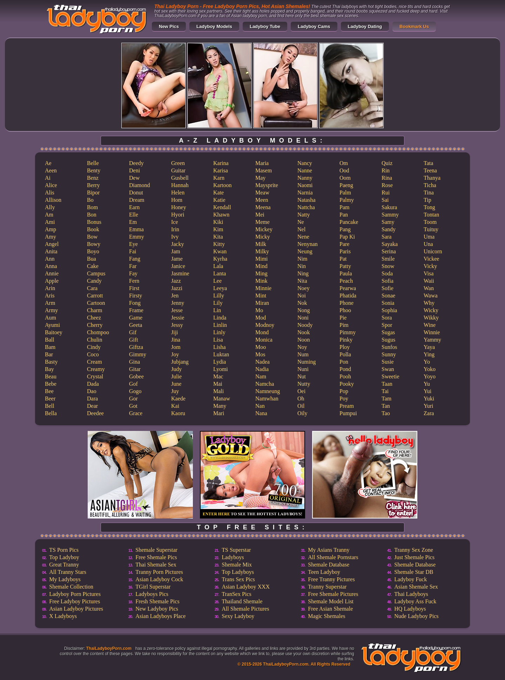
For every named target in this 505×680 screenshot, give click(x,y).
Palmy (346, 200)
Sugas (388, 332)
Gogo (135, 391)
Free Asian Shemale (330, 609)
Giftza (136, 347)
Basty (51, 362)
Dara (92, 398)
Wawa (431, 295)
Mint (260, 295)
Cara (92, 288)
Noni (303, 318)
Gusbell (180, 178)
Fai (132, 251)
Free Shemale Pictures (333, 594)
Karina (221, 163)
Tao (386, 413)
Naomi (305, 185)
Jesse (177, 310)
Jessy (177, 325)
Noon (303, 340)
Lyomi (220, 369)
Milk (260, 244)
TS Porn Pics (64, 550)
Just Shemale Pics (414, 557)
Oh (300, 398)
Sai (385, 200)
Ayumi (52, 325)
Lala (218, 266)
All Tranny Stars (67, 572)
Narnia (305, 192)
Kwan (220, 251)
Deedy (136, 163)
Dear (92, 406)
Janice (178, 266)
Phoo (345, 310)
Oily (302, 413)
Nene (303, 237)
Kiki (218, 222)
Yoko (430, 369)
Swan (388, 369)
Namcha (264, 384)
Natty (303, 215)
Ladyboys (233, 557)
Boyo (93, 251)
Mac (218, 376)
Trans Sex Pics (238, 579)
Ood (344, 170)
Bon (91, 215)
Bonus (94, 222)
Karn (218, 178)
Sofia (387, 281)
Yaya (429, 347)
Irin (175, 229)
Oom (345, 178)
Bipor (93, 192)
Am (49, 215)
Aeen (51, 170)
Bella (51, 413)
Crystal (95, 376)
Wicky (431, 310)
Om (343, 163)
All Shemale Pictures (245, 609)
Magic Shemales (326, 616)
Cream (94, 362)
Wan (429, 288)
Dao (91, 391)
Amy (50, 237)
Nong (303, 310)
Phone (346, 303)
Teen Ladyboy (324, 572)
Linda (219, 318)
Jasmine (180, 273)
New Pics (169, 26)
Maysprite (266, 185)
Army (51, 310)
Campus (96, 273)
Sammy (390, 215)
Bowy (93, 244)
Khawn (221, 215)
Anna (51, 266)
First (134, 288)
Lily (218, 303)
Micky (262, 237)
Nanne (304, 170)
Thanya (432, 178)
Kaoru (178, 413)
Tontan (431, 215)
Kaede (178, 398)
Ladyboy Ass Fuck (415, 601)
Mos (260, 354)
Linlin (220, 325)
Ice (174, 222)
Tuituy (431, 229)
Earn (134, 207)
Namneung (267, 391)
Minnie (263, 288)
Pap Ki (347, 237)
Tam (386, 398)
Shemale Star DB (413, 572)
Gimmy (137, 354)
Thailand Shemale (242, 601)
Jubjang (180, 362)
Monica (263, 340)
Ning (303, 273)
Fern (134, 281)
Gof (133, 384)
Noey (303, 288)
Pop (343, 391)
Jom (176, 347)
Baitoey (53, 332)
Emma (136, 229)
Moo (260, 347)
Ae (48, 163)
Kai (175, 406)
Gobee (136, 376)
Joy (175, 354)
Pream (346, 406)
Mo (259, 310)
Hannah (180, 185)
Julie (176, 376)
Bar (49, 354)
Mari (218, 413)
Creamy (96, 369)
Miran (262, 303)
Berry (93, 185)
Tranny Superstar (327, 587)
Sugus (388, 340)
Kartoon (222, 185)
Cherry (94, 325)
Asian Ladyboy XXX (246, 587)
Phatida (347, 295)
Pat (342, 259)
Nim (302, 259)
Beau (50, 376)
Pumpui (348, 413)
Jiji (174, 332)
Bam (50, 347)
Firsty (135, 295)
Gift (133, 340)
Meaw (262, 192)
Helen (177, 192)
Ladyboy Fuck (410, 579)
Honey (178, 207)
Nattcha (306, 207)
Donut (136, 192)
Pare (344, 244)
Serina (389, 251)
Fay (133, 273)
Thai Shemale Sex (155, 565)
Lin (217, 310)
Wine (430, 325)
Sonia (388, 303)
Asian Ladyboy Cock (159, 579)
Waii (429, 281)
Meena (263, 207)
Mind (261, 266)
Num (303, 354)
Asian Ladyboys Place (160, 616)
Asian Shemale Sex (416, 587)
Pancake (348, 222)
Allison (53, 200)
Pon (343, 362)
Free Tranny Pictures (331, 579)
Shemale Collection (71, 587)
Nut (301, 376)
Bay (49, 369)
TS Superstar (236, 550)
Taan (387, 384)
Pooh (345, 376)
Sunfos (389, 347)
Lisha (219, 347)
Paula (345, 273)
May (260, 178)
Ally (50, 207)
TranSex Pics (236, 594)
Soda (387, 273)
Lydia (219, 362)
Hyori (177, 215)
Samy (388, 222)
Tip (427, 200)
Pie (342, 318)
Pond (345, 369)
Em (133, 222)
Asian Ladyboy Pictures (76, 609)
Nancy (304, 163)
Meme (262, 222)
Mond (262, 332)
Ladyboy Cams (314, 26)
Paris (345, 251)
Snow (388, 266)
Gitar (135, 369)
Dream (136, 200)
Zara (429, 413)
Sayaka (390, 244)
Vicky (430, 266)
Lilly (218, 295)
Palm (345, 192)
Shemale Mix (237, 565)
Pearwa (347, 288)
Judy (176, 369)
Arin (50, 288)
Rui (386, 192)
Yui (427, 391)
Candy (94, 281)
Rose (387, 185)
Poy (343, 398)
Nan (260, 406)
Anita (51, 251)
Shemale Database (328, 565)
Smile (388, 259)
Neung (304, 251)
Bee (49, 391)
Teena (430, 170)
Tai (385, 391)
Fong (135, 303)
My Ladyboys (64, 579)
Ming (261, 273)
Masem (263, 170)
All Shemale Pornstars (333, 557)
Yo (427, 362)
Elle (133, 215)
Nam (260, 376)
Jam (175, 251)
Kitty (219, 244)
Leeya (220, 288)
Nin (301, 266)
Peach (346, 281)
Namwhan (266, 398)
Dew (134, 178)
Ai (47, 178)
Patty (345, 266)
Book (93, 229)
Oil (300, 406)
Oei (301, 391)
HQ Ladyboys (410, 609)
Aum (50, 318)
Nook (303, 332)
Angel (52, 244)
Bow (92, 237)
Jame (177, 259)
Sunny (389, 354)
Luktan (221, 354)
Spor (387, 325)
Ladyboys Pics (151, 594)
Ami (50, 222)
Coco (93, 354)
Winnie (432, 332)
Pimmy (347, 332)
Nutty (303, 384)
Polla (345, 354)
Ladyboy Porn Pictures (75, 594)
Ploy (344, 347)
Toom (430, 222)
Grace (135, 413)
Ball (49, 340)
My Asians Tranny (328, 550)
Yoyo (430, 376)
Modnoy (264, 325)
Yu (427, 384)
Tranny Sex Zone (413, 550)
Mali (218, 391)
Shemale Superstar (156, 550)
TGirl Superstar (152, 587)
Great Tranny (64, 565)
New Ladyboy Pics (156, 609)
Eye (133, 244)
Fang (134, 259)
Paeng (346, 185)
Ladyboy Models (214, 26)
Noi (301, 295)
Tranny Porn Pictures (159, 572)
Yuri (428, 406)
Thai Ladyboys (411, 594)
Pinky (345, 340)
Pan (343, 215)
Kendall (222, 207)
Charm (94, 310)
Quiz (387, 163)
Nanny (304, 178)
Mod (260, 318)
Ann (50, 259)
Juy (175, 391)
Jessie (177, 318)
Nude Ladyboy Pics (416, 616)
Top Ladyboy (64, 557)
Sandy (389, 229)
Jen (175, 295)
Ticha (430, 185)
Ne (300, 222)
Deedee (95, 413)
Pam (344, 207)
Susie (388, 362)
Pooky (346, 384)
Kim (218, 229)
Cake (93, 266)
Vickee (431, 259)
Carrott (95, 295)
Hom (176, 200)
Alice (51, 185)
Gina (134, 362)
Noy (302, 347)
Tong (429, 207)
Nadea (262, 362)
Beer (50, 398)
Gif (132, 332)
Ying (429, 354)
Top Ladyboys (238, 572)
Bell (49, 406)
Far (132, 266)
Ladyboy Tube (265, 26)
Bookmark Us (414, 26)
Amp (50, 229)
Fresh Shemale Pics (157, 601)
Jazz (176, 281)
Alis (49, 192)
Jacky (177, 244)
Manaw (221, 398)
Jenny (177, 303)
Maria (262, 163)
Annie (52, 273)
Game (135, 318)
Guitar (178, 170)
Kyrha (220, 259)
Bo (90, 200)
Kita (218, 237)
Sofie (387, 288)
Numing (306, 362)
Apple (52, 281)
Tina (429, 192)
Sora (387, 318)
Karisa (220, 170)
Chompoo (98, 332)
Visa (428, 273)
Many (219, 406)
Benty (93, 170)
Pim (344, 325)
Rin (386, 170)
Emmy (136, 237)
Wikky (431, 318)
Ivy (175, 237)
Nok (302, 303)
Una (428, 244)
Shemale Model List (331, 601)
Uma (429, 237)
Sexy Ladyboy (238, 616)
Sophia (389, 310)
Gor (133, 398)
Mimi (261, 259)
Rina (387, 178)
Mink (261, 281)
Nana (261, 413)
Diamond (139, 185)
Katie (219, 200)
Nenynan (307, 244)
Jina (175, 340)
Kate (218, 192)
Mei (259, 215)
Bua (91, 259)
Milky (262, 251)
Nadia (262, 369)
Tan (386, 406)
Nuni (303, 369)
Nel (301, 229)
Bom (92, 207)
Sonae (388, 295)
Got (133, 406)
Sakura (389, 207)
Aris (50, 295)
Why (429, 303)
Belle (93, 163)
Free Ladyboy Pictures (74, 601)
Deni (134, 170)
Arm (50, 303)
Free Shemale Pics (156, 557)
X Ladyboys (63, 616)
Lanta (219, 273)
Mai (217, 384)
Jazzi (176, 288)
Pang (345, 229)
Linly (219, 332)
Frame (136, 310)
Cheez (94, 318)
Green (178, 163)
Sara (386, 237)
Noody (305, 325)
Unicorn (433, 251)
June (176, 384)
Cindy (94, 347)
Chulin (94, 340)
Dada (93, 384)
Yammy (432, 340)
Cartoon (96, 303)
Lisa (218, 340)
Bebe (50, 384)
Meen (261, 200)
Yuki (429, 398)
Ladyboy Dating (365, 26)
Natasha (306, 200)
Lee (217, 281)
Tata (428, 163)
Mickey (263, 229)
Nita (302, 281)
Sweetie (390, 376)
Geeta (135, 325)
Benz (93, 178)
